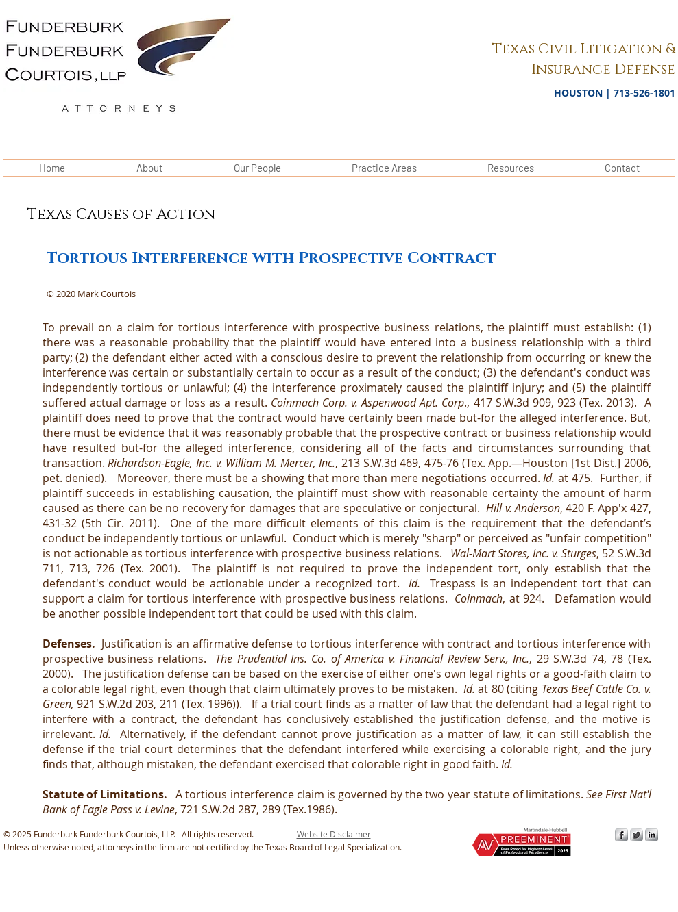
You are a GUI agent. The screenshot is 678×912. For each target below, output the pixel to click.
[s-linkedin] (651, 834)
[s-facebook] (621, 834)
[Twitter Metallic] (636, 834)
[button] (334, 833)
